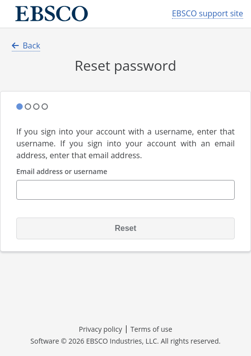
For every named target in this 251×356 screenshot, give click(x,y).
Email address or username (61, 172)
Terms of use (151, 329)
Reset (125, 228)
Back (26, 45)
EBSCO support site (207, 13)
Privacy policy (100, 329)
